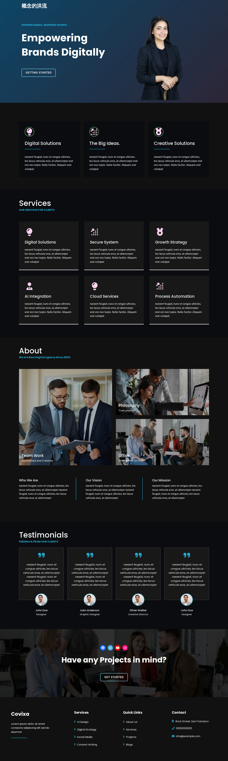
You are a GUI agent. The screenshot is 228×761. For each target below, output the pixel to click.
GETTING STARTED (39, 72)
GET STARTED (114, 677)
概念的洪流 (34, 5)
